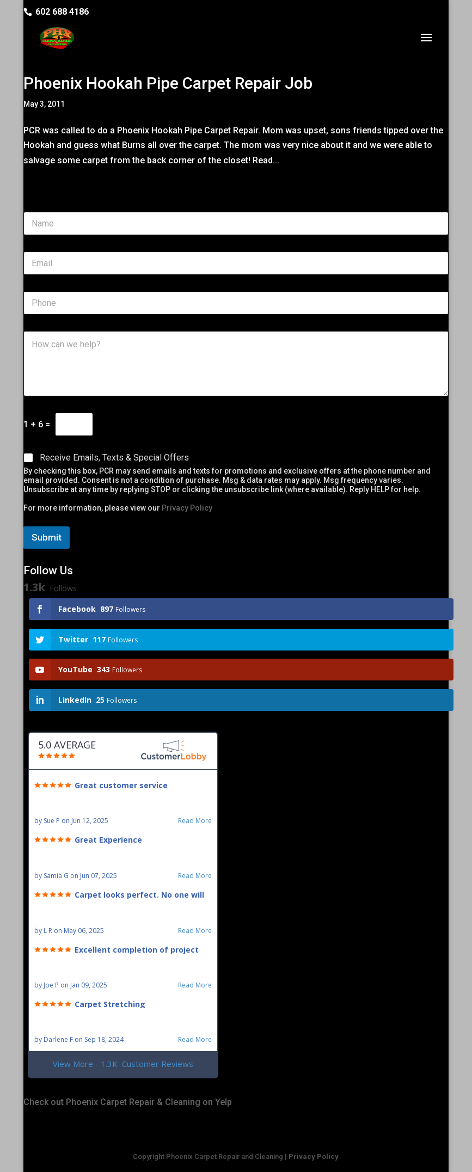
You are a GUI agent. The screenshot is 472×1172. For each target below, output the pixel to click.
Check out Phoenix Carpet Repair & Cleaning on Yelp (127, 1102)
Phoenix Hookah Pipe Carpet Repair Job (167, 83)
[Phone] (235, 303)
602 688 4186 (62, 12)
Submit (47, 537)
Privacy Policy (187, 508)
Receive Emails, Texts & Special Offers (114, 457)
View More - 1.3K (123, 1064)
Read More (195, 821)
